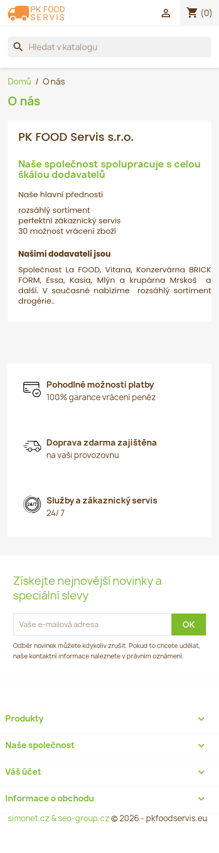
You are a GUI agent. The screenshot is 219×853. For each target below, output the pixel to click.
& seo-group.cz (80, 818)
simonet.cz (29, 818)
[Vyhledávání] (109, 47)
